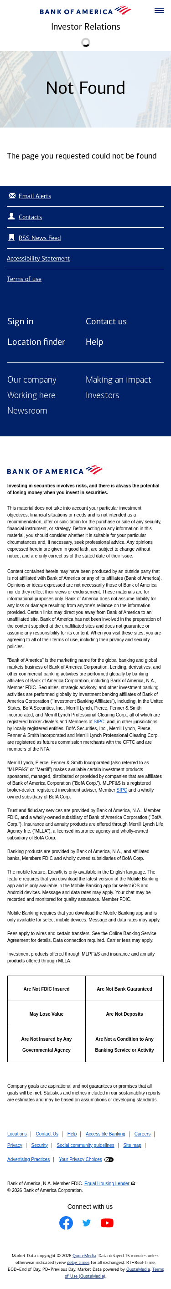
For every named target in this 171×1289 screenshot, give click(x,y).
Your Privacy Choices (80, 1159)
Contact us (106, 321)
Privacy (14, 1145)
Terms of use (24, 279)
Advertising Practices (28, 1159)
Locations (17, 1133)
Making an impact (118, 380)
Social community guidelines (85, 1145)
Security (39, 1145)
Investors (102, 395)
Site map (132, 1145)
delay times (78, 1262)
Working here (31, 395)
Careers (143, 1133)
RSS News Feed (40, 238)
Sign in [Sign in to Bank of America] (20, 321)
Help (94, 341)
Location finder (36, 341)
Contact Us (47, 1133)
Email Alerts (29, 196)
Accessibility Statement (38, 258)
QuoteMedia (84, 1255)
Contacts (30, 217)
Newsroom (27, 411)
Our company (32, 380)
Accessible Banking (105, 1133)
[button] (159, 11)
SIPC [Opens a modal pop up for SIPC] (99, 721)
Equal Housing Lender (107, 1183)
